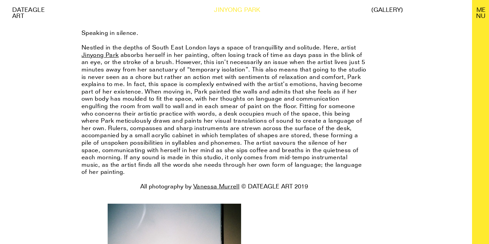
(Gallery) (387, 10)
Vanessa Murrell (216, 186)
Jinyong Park (100, 54)
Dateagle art (28, 12)
